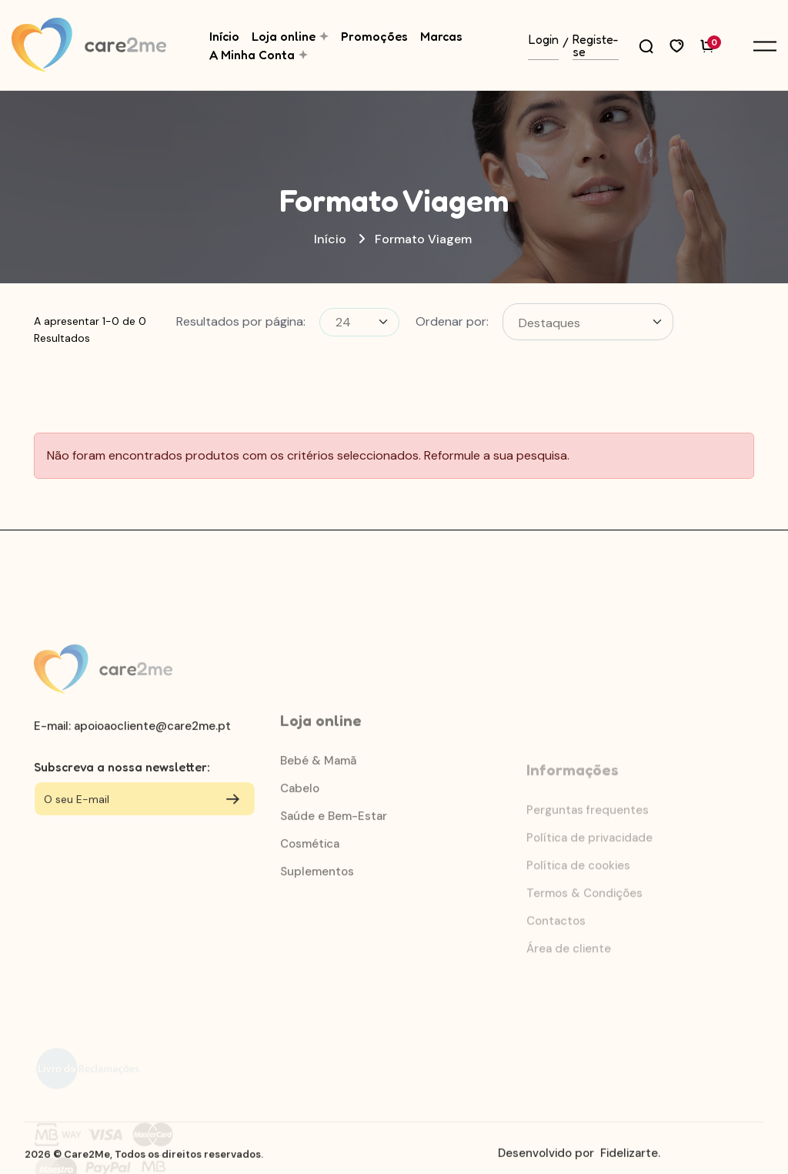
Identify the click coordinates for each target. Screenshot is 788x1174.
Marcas (441, 36)
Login (544, 40)
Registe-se (596, 46)
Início (224, 36)
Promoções (374, 36)
